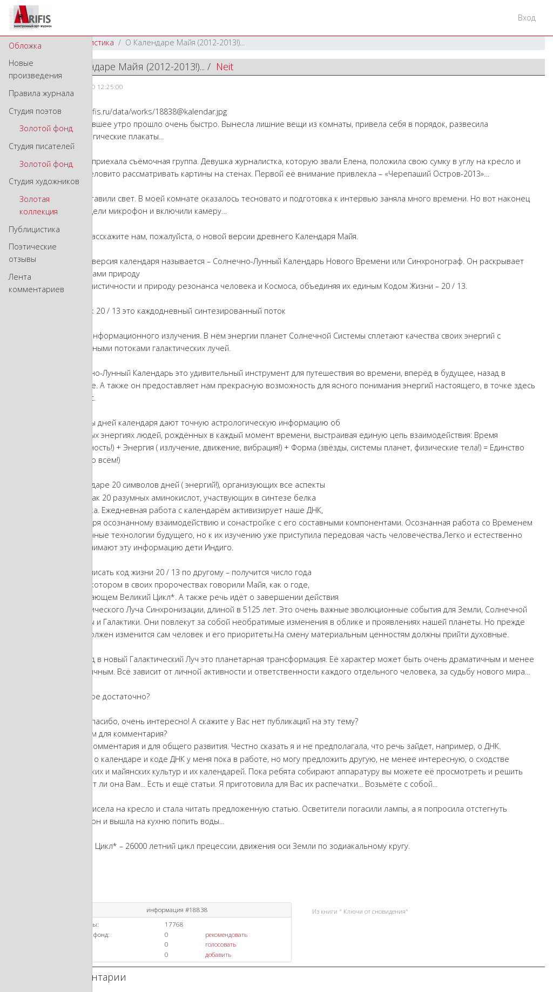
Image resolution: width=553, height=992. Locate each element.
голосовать (220, 944)
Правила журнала (41, 93)
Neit (224, 66)
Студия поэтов (35, 111)
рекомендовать (226, 934)
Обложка (25, 46)
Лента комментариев (36, 283)
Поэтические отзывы (33, 252)
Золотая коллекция (38, 205)
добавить (218, 954)
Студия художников (44, 181)
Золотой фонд (46, 128)
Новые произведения (35, 69)
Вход (527, 17)
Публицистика (34, 229)
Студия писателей (42, 146)
